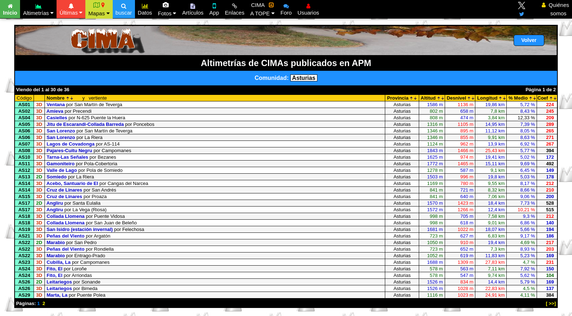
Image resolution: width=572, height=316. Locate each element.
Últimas (70, 8)
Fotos (167, 9)
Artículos (192, 8)
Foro (286, 8)
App (214, 8)
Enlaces (234, 8)
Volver (529, 40)
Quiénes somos (555, 9)
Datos (145, 8)
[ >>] (551, 303)
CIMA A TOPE (262, 9)
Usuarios (308, 8)
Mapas (98, 9)
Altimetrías (38, 8)
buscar (124, 8)
